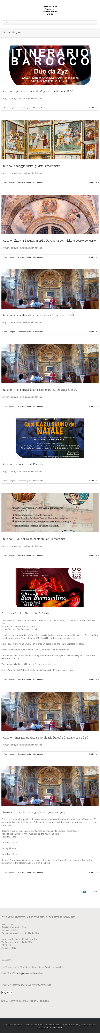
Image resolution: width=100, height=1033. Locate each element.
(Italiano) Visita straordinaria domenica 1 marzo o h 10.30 (38, 315)
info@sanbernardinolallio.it (30, 973)
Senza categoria (24, 108)
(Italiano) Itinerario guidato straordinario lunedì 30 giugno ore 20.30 (44, 737)
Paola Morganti (10, 108)
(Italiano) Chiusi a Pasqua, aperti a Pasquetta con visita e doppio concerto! (48, 240)
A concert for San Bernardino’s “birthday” (27, 613)
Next (95, 892)
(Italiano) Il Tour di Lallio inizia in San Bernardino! (33, 539)
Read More (93, 108)
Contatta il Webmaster (51, 1027)
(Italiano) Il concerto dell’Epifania (22, 464)
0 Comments (38, 108)
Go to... (7, 23)
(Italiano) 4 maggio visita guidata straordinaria (31, 166)
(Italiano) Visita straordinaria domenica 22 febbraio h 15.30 (39, 389)
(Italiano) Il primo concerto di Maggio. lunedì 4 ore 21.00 (37, 91)
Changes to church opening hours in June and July (33, 812)
